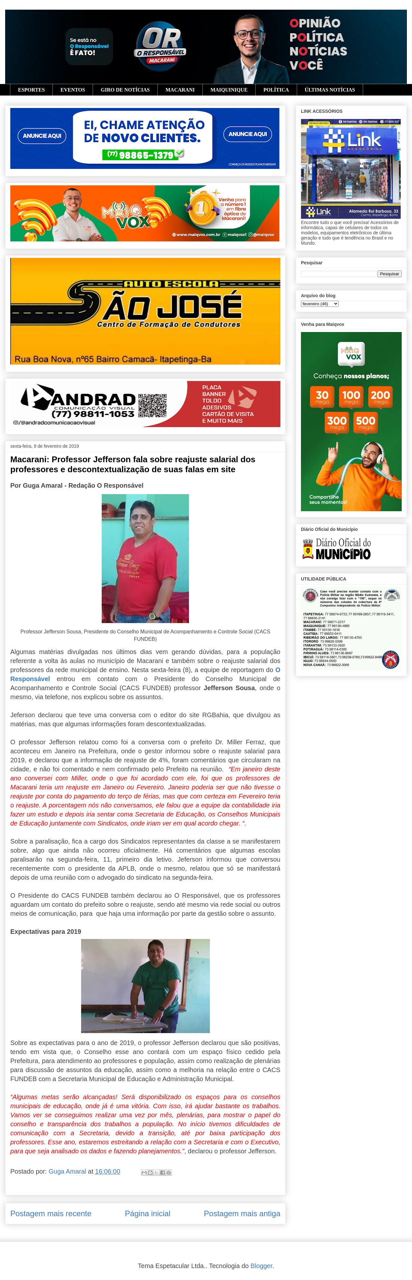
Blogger (261, 1265)
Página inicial (147, 1213)
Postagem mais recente (50, 1213)
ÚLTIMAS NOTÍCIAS (330, 90)
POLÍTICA (276, 90)
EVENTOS (73, 90)
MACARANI (180, 90)
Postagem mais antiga (242, 1213)
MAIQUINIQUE (229, 90)
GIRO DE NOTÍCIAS (125, 90)
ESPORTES (31, 90)
